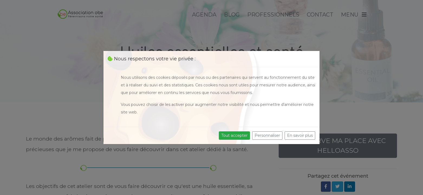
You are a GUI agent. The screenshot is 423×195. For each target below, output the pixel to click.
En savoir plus (300, 135)
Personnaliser (267, 135)
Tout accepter (234, 135)
